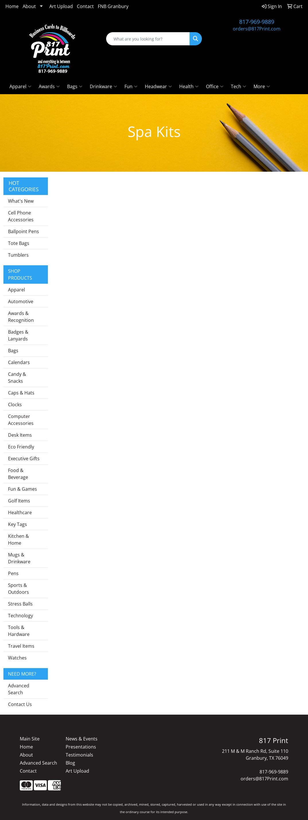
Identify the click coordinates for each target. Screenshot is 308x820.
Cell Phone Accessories (21, 216)
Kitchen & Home (18, 539)
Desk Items (20, 435)
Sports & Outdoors (18, 588)
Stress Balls (20, 604)
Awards (49, 86)
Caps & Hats (21, 393)
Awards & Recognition (21, 316)
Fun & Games (22, 489)
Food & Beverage (18, 473)
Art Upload (61, 6)
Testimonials (79, 755)
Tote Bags (18, 243)
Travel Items (21, 646)
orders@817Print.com (256, 29)
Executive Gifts (24, 458)
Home (12, 6)
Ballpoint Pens (23, 231)
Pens (13, 573)
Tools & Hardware (19, 630)
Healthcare (20, 512)
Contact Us (20, 704)
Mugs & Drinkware (19, 558)
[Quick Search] (148, 38)
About (29, 6)
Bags (74, 86)
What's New (21, 201)
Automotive (20, 301)
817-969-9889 (256, 22)
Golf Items (19, 501)
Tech (238, 86)
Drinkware (103, 86)
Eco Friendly (21, 447)
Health (188, 86)
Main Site (30, 739)
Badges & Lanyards (18, 335)
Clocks (15, 404)
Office (214, 86)
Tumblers (18, 255)
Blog (70, 763)
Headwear (158, 86)
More (262, 86)
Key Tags (17, 524)
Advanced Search (18, 689)
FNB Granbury (113, 6)
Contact (85, 6)
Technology (20, 615)
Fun (130, 86)
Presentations (81, 747)
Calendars (19, 362)
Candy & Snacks (17, 377)
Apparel (20, 86)
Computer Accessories (21, 419)
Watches (17, 658)
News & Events (82, 739)
